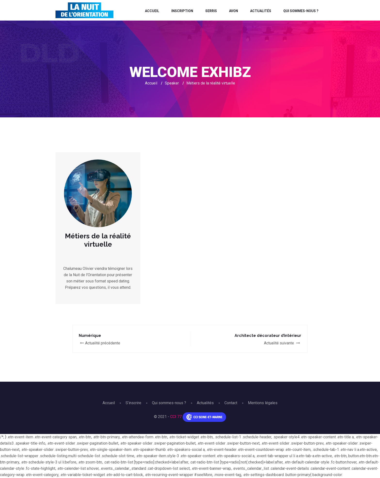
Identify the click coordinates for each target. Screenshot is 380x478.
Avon (233, 11)
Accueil (152, 11)
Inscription (182, 11)
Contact (230, 403)
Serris (211, 11)
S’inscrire (133, 403)
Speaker (172, 83)
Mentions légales (262, 403)
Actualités (260, 11)
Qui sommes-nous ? (300, 11)
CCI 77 (176, 416)
